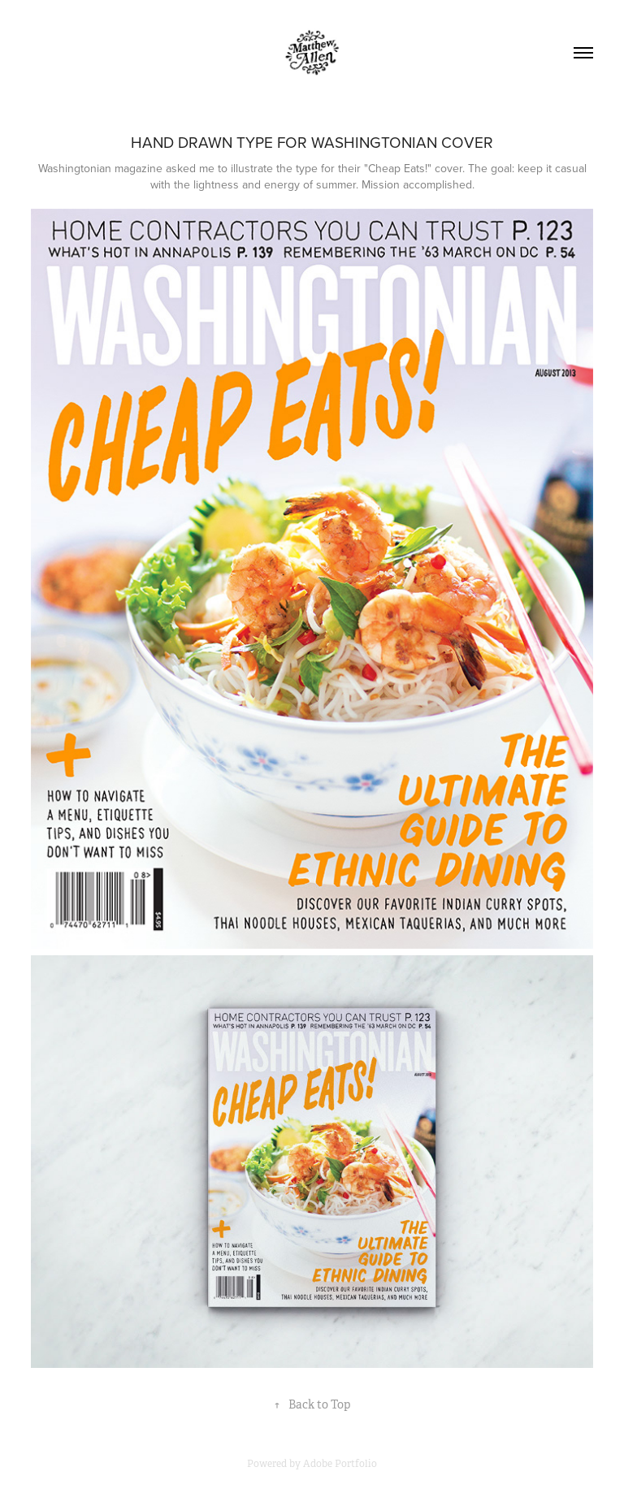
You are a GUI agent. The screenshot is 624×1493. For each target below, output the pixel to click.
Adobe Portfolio (340, 1463)
